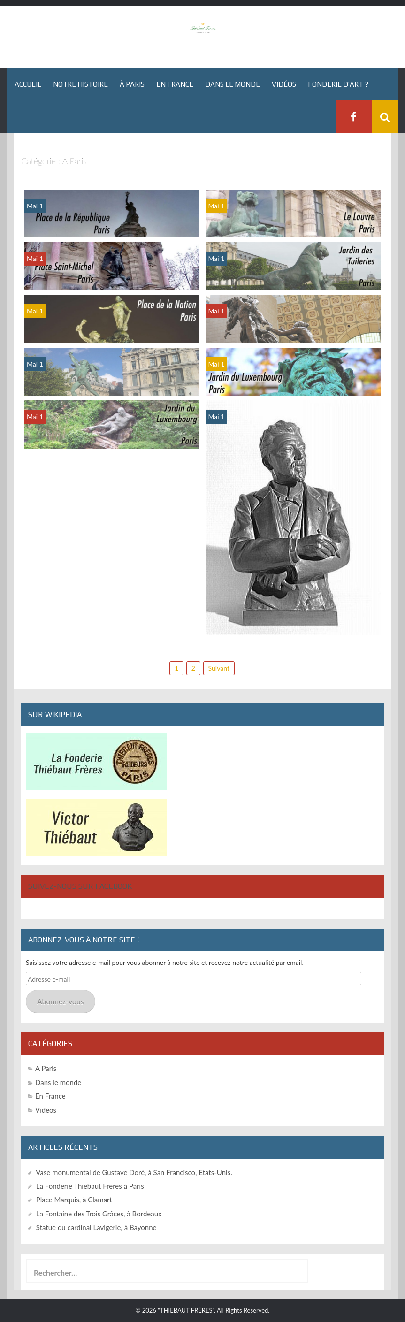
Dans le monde (232, 84)
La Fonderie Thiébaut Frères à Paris (90, 1186)
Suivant (218, 668)
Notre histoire (80, 84)
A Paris (45, 1068)
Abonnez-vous (60, 1001)
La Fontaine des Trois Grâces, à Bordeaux (99, 1213)
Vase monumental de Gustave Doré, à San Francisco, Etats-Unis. (134, 1172)
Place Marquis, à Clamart (74, 1199)
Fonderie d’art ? (338, 84)
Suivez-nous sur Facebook (80, 886)
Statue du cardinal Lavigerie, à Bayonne (96, 1227)
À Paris (132, 84)
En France (174, 84)
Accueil (28, 84)
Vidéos (284, 84)
